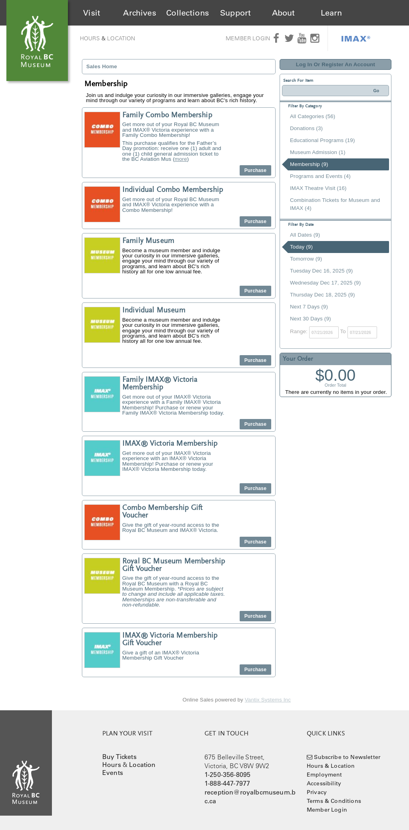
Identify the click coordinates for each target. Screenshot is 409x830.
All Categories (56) (312, 116)
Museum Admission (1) (317, 152)
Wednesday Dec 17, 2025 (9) (325, 283)
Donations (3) (306, 128)
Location (121, 38)
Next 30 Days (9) (310, 319)
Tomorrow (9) (306, 259)
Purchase (255, 170)
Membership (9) (309, 164)
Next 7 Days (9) (309, 307)
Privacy (317, 792)
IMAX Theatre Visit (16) (318, 188)
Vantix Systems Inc (268, 700)
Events (112, 773)
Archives (139, 13)
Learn (331, 13)
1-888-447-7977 (227, 783)
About (283, 13)
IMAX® (356, 38)
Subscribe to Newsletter (347, 757)
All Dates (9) (305, 235)
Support (235, 13)
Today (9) (301, 247)
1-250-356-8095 (227, 775)
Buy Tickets (119, 757)
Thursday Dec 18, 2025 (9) (322, 295)
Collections (187, 13)
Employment (324, 774)
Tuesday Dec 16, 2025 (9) (321, 271)
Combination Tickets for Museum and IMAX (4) (335, 204)
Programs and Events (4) (320, 176)
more (181, 159)
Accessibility (324, 783)
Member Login (248, 38)
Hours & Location (331, 765)
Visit (91, 13)
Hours (90, 38)
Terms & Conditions (334, 800)
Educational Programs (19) (322, 140)
